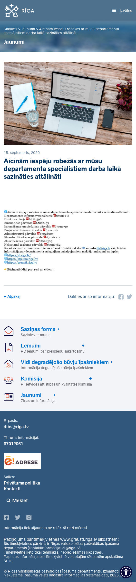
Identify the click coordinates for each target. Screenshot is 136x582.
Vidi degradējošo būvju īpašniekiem (65, 362)
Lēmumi (31, 345)
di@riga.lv (70, 548)
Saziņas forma (38, 329)
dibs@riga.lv (16, 426)
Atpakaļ (13, 296)
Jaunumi (31, 395)
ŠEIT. (8, 561)
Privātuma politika (22, 483)
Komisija (31, 378)
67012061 (13, 443)
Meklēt (20, 500)
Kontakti (12, 488)
